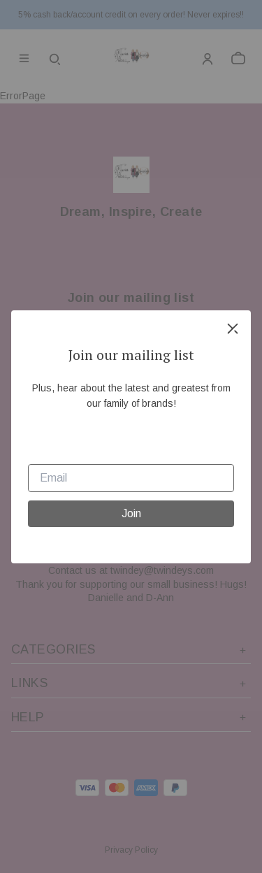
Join (131, 513)
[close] (232, 328)
